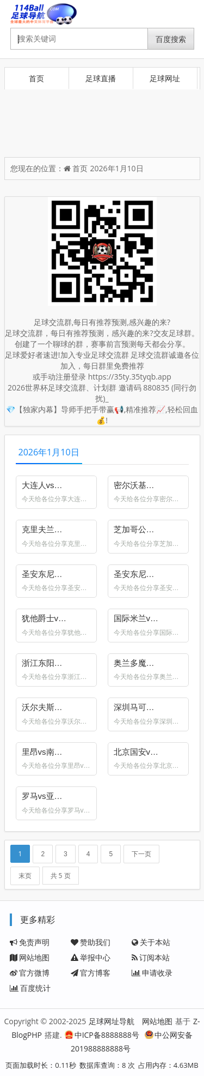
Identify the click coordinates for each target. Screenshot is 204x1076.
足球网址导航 (111, 1021)
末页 (25, 876)
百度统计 (30, 988)
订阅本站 (151, 957)
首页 (36, 78)
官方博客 (90, 972)
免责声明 (30, 942)
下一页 (141, 854)
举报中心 (90, 957)
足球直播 (100, 78)
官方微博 (30, 972)
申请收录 (152, 972)
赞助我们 (90, 942)
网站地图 (30, 957)
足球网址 (165, 78)
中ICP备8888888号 (102, 1035)
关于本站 (151, 942)
